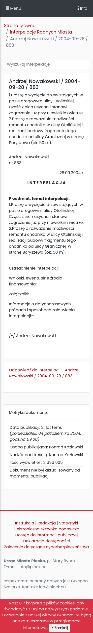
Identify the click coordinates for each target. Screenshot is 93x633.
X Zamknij (59, 627)
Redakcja (46, 523)
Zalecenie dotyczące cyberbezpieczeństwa (46, 547)
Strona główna (20, 26)
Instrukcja (24, 523)
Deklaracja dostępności (46, 541)
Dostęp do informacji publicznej (46, 535)
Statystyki (68, 523)
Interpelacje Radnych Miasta (41, 32)
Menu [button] (13, 8)
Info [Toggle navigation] (82, 8)
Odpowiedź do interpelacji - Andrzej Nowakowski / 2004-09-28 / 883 (44, 373)
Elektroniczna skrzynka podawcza (46, 529)
